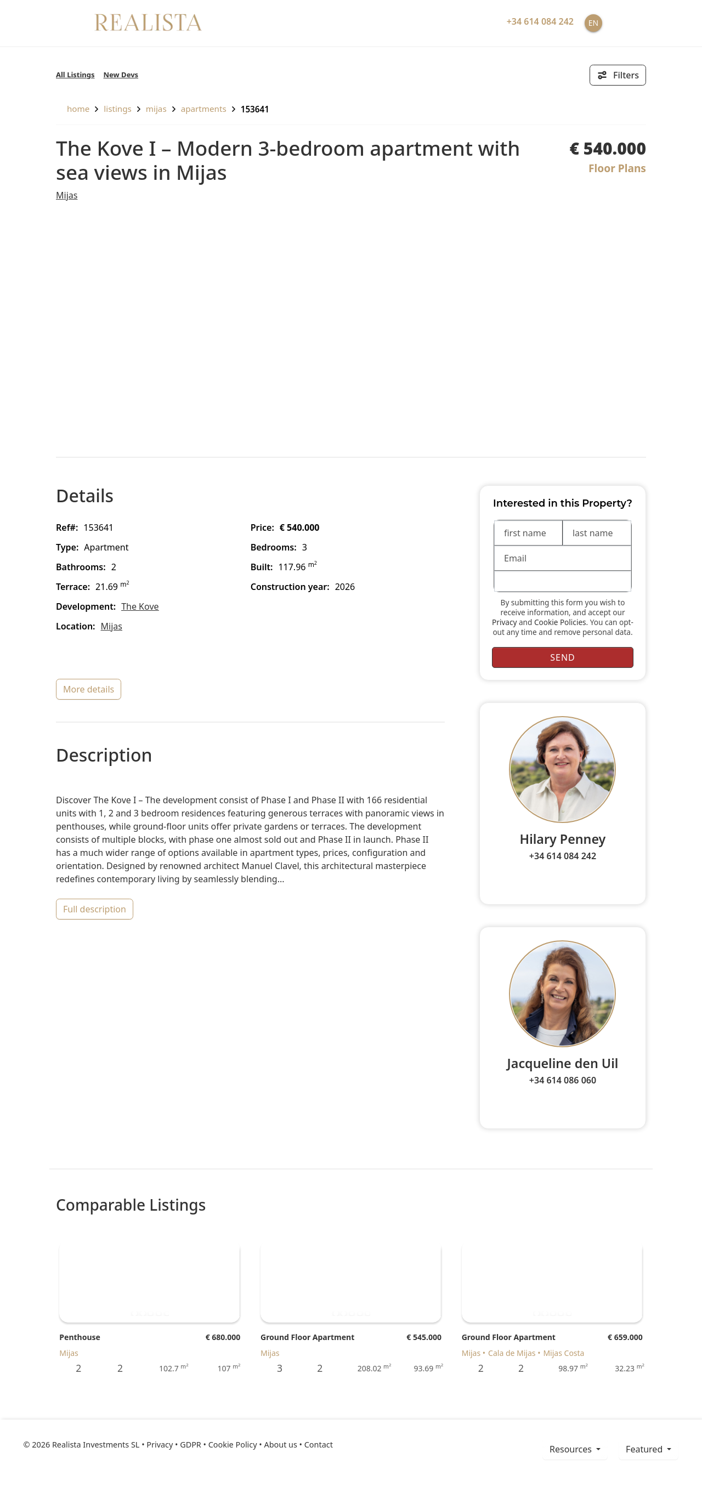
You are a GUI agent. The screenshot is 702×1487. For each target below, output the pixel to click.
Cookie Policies (560, 622)
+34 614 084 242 (562, 856)
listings (118, 108)
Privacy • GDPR (173, 1444)
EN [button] (593, 23)
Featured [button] (645, 1449)
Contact (318, 1444)
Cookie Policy (232, 1444)
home (72, 108)
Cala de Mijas (511, 1353)
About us (280, 1444)
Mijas (156, 108)
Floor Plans (617, 168)
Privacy (504, 622)
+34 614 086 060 (562, 1080)
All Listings (75, 75)
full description (94, 909)
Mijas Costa (563, 1353)
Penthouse (79, 1337)
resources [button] (572, 1449)
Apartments (204, 108)
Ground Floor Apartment (307, 1337)
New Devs (121, 75)
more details (88, 689)
